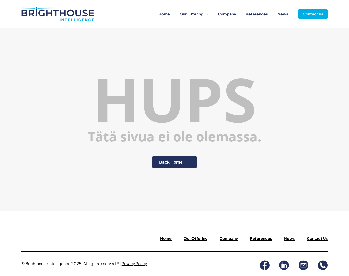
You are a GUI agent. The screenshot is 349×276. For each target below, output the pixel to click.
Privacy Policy (134, 263)
